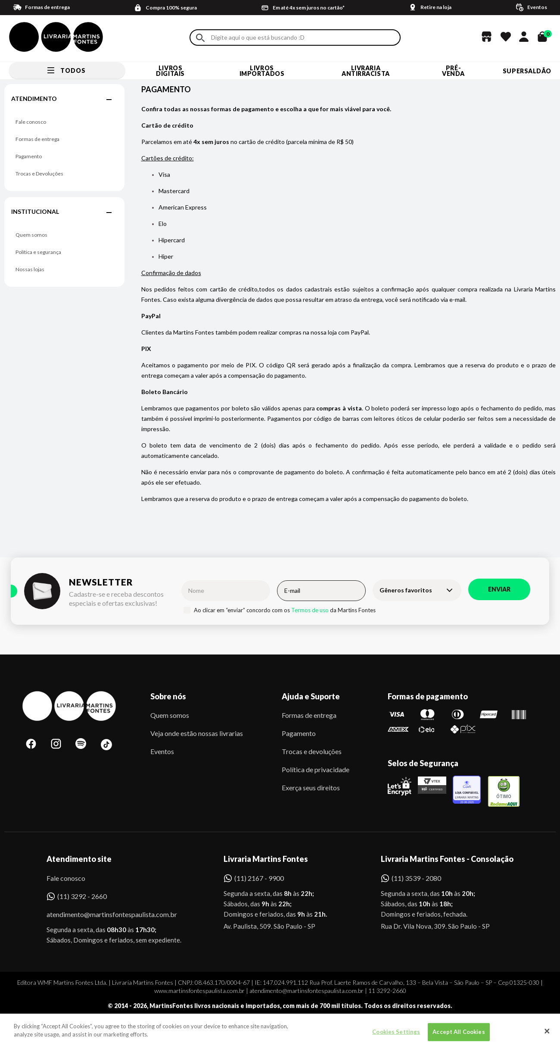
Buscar (200, 37)
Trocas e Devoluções (39, 173)
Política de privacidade (315, 769)
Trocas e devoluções (312, 751)
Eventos (162, 751)
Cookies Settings (396, 1036)
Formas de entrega (37, 139)
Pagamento (29, 156)
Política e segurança (38, 252)
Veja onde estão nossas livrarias (196, 733)
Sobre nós (168, 696)
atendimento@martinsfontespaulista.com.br (104, 914)
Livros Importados (262, 70)
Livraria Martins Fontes (266, 859)
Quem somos (31, 235)
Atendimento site (79, 859)
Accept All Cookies (458, 1036)
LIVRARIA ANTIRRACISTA (366, 70)
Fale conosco (31, 122)
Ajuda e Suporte (311, 696)
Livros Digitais (170, 70)
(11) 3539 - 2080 (416, 878)
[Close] (547, 1037)
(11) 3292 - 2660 (82, 896)
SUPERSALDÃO (527, 71)
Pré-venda (453, 70)
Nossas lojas (30, 269)
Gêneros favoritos (406, 590)
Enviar (499, 589)
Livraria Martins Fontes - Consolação (447, 859)
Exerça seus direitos (311, 787)
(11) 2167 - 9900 (259, 878)
